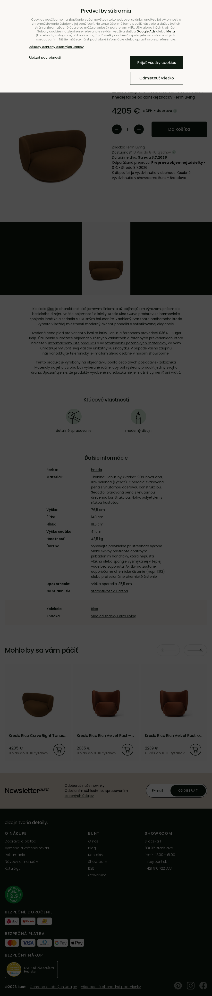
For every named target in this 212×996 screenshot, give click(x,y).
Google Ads (145, 31)
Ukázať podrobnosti (45, 58)
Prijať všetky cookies (156, 62)
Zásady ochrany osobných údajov (56, 47)
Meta (170, 31)
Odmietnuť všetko (156, 78)
